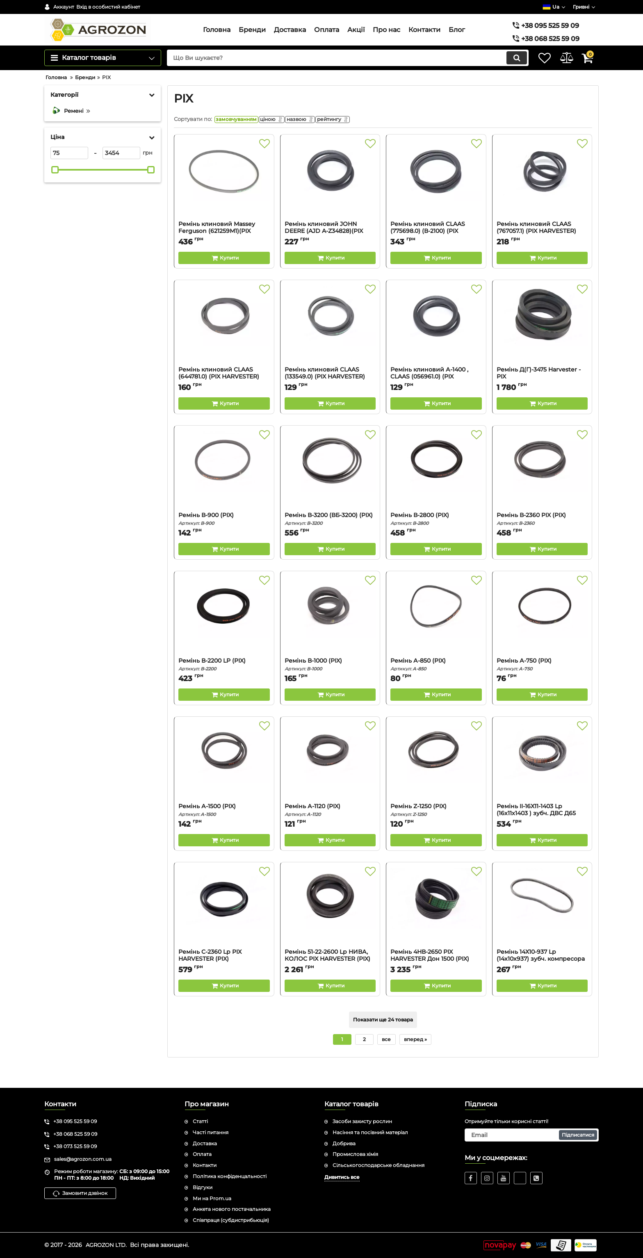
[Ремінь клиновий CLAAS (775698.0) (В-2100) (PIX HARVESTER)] (436, 200)
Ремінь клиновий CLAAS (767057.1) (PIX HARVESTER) (542, 251)
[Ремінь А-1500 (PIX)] (224, 782)
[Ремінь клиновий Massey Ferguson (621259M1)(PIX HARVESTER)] (224, 200)
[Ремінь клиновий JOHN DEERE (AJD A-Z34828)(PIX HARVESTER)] (330, 200)
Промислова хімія (355, 1154)
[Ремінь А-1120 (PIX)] (330, 782)
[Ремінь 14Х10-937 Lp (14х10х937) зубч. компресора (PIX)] (542, 928)
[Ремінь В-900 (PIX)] (224, 491)
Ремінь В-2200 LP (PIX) (224, 684)
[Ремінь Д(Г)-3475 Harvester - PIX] (542, 345)
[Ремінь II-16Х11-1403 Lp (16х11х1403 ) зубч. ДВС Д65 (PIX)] (542, 782)
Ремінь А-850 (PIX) (436, 684)
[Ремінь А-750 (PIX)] (542, 636)
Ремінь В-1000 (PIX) (330, 684)
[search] (337, 76)
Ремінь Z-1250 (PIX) (436, 830)
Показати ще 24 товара (383, 1040)
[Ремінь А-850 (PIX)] (436, 636)
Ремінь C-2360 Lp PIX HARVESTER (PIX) (224, 979)
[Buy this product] (224, 278)
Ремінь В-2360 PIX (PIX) (542, 539)
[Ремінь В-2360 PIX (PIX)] (542, 491)
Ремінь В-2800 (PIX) (436, 539)
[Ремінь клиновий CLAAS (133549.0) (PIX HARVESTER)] (330, 345)
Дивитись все (342, 1177)
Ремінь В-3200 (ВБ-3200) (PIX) (330, 539)
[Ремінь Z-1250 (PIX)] (436, 782)
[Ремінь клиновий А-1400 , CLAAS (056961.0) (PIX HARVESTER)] (436, 345)
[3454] (121, 171)
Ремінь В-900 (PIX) (224, 539)
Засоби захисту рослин (362, 1121)
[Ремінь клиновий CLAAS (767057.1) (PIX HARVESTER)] (542, 200)
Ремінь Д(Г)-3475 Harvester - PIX (542, 397)
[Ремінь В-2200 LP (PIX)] (224, 636)
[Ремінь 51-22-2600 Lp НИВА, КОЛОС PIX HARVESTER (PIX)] (330, 928)
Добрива (344, 1143)
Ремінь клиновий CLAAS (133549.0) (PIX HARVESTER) (330, 397)
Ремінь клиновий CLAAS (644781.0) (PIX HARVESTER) (224, 397)
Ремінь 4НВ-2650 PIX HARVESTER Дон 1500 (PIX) (436, 979)
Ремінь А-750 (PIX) (542, 684)
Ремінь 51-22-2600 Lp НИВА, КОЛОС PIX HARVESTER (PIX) (330, 979)
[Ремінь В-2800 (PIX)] (436, 491)
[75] (69, 171)
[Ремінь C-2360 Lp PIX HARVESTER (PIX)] (224, 928)
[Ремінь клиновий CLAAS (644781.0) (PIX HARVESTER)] (224, 345)
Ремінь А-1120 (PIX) (330, 830)
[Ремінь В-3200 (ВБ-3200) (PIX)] (330, 491)
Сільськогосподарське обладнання (378, 1165)
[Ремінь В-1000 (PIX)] (330, 636)
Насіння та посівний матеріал (370, 1132)
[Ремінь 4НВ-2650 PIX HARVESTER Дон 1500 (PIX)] (436, 928)
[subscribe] (532, 1135)
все (386, 1059)
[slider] (55, 187)
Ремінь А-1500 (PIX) (224, 830)
